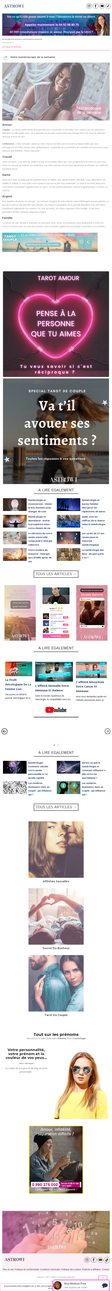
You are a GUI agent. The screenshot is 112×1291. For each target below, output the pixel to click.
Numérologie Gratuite (9, 39)
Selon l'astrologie (26, 1063)
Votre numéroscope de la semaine (29, 39)
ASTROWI (14, 1259)
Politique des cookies (71, 1269)
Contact (105, 1269)
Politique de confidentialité (27, 1269)
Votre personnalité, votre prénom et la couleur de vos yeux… (26, 1054)
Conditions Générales (50, 1269)
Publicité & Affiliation (91, 1269)
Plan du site (8, 1269)
